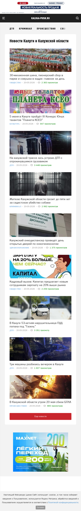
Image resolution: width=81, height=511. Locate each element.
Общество (16, 82)
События (66, 28)
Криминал (25, 28)
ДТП (12, 28)
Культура (15, 124)
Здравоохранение (20, 247)
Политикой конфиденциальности (63, 502)
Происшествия (46, 28)
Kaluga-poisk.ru (40, 18)
